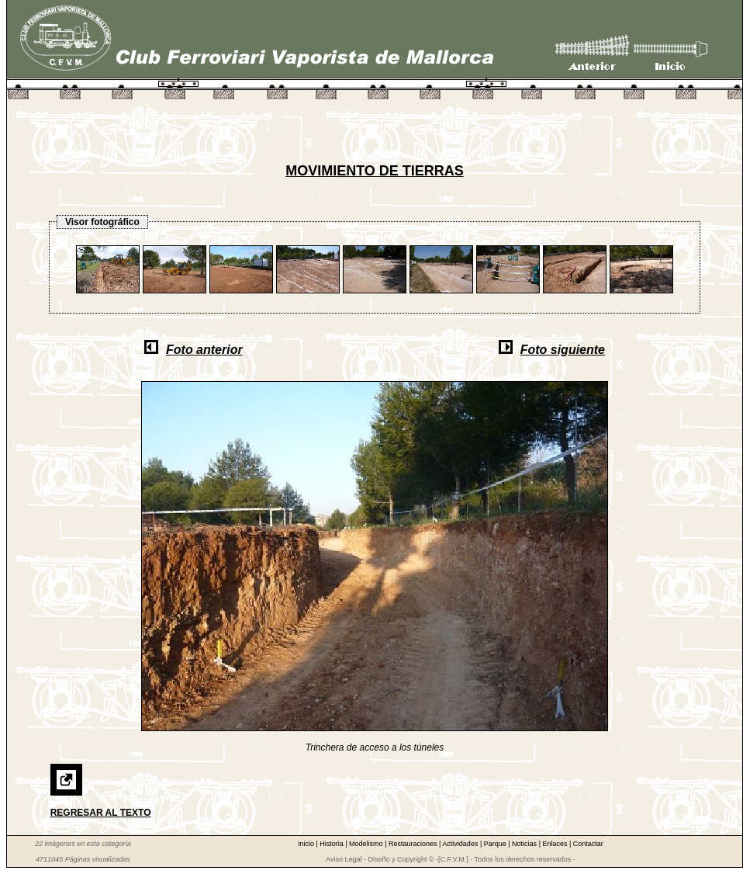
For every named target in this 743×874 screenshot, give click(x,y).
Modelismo (367, 844)
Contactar (588, 844)
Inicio (307, 844)
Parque (496, 844)
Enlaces (555, 844)
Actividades (461, 844)
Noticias (525, 844)
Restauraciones (414, 844)
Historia (332, 844)
